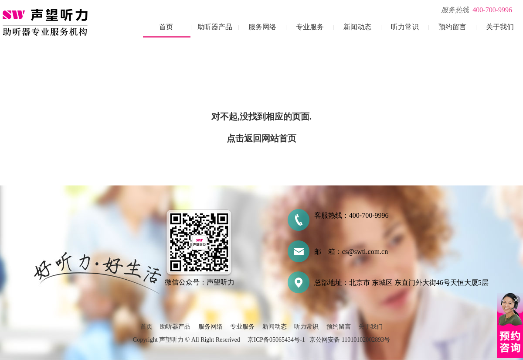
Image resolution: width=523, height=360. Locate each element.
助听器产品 (214, 27)
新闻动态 (357, 27)
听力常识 (405, 27)
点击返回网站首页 (261, 138)
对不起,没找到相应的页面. (261, 116)
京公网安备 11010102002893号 (349, 339)
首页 (166, 27)
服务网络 (262, 27)
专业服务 (310, 27)
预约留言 (452, 27)
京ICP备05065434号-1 (276, 339)
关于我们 (500, 27)
